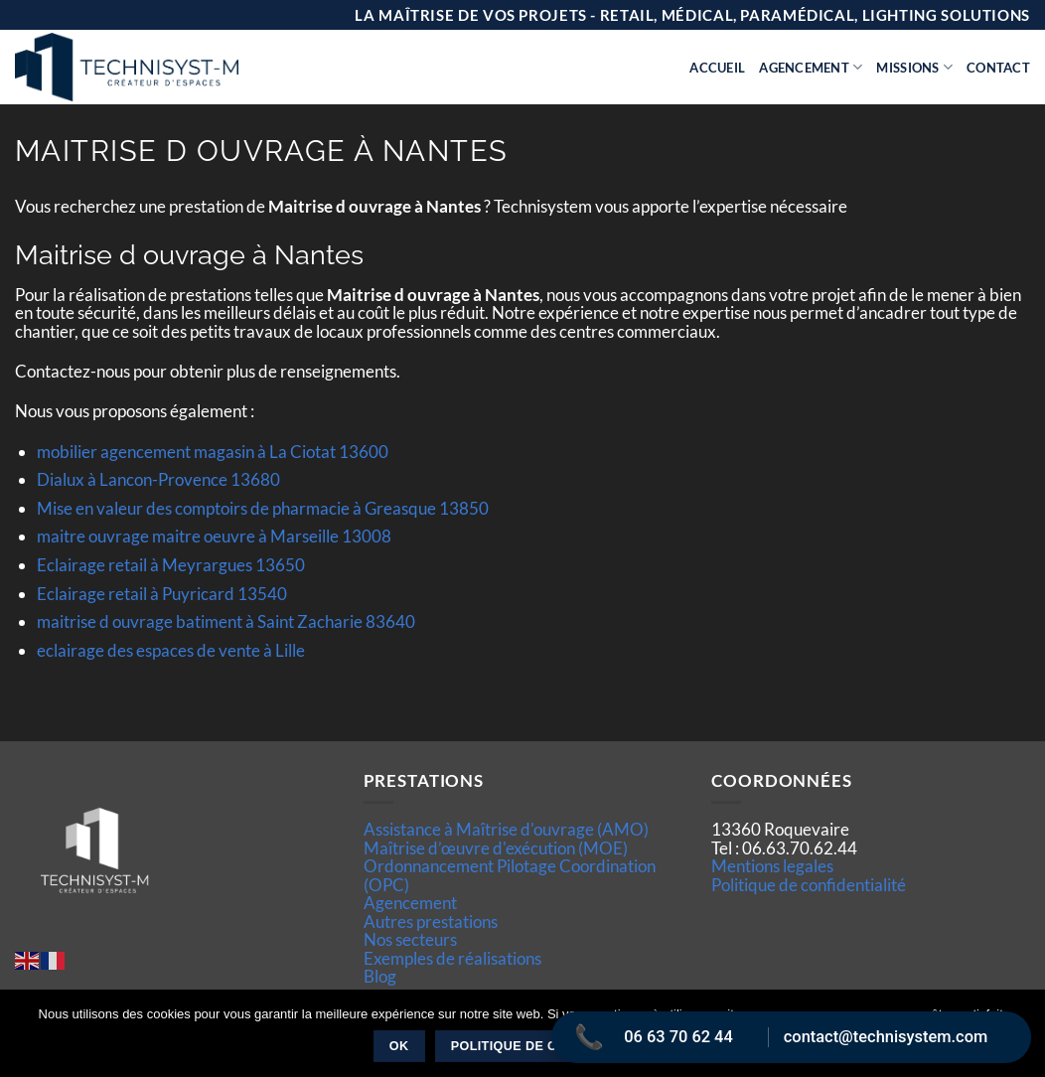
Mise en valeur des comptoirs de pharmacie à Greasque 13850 (263, 508)
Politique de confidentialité (808, 884)
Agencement (810, 67)
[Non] (1018, 1039)
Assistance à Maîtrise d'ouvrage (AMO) (506, 829)
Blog (380, 976)
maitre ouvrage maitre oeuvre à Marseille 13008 (214, 536)
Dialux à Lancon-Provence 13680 (158, 479)
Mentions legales (772, 865)
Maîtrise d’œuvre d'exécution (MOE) (496, 848)
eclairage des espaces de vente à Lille (171, 650)
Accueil (717, 68)
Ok (399, 1046)
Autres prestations (431, 921)
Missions (914, 67)
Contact (998, 68)
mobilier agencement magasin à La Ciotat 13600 (212, 451)
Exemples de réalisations (452, 958)
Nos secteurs (410, 939)
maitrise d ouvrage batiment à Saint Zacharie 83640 (226, 621)
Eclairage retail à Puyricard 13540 (162, 593)
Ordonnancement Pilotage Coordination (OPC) (510, 874)
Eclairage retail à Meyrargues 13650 (171, 564)
